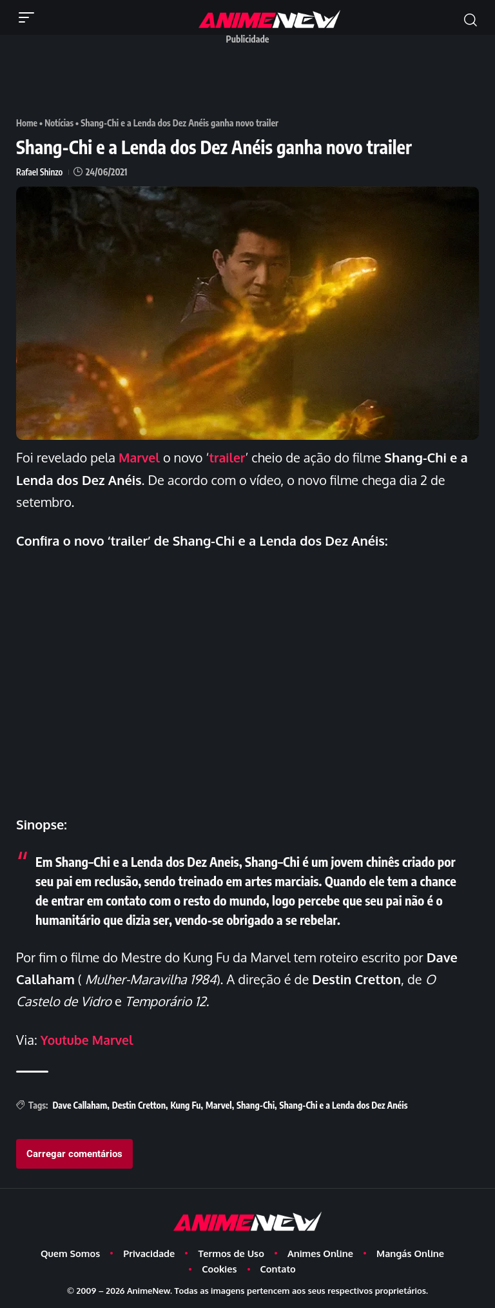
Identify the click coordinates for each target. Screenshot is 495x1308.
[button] (30, 17)
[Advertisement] (250, 79)
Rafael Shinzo (40, 171)
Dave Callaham (79, 1103)
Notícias (60, 122)
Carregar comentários (74, 1152)
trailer (229, 457)
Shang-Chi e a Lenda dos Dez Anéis (344, 1103)
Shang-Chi (256, 1103)
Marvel (140, 457)
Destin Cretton (139, 1103)
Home (27, 122)
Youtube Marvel (89, 1039)
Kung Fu (185, 1103)
